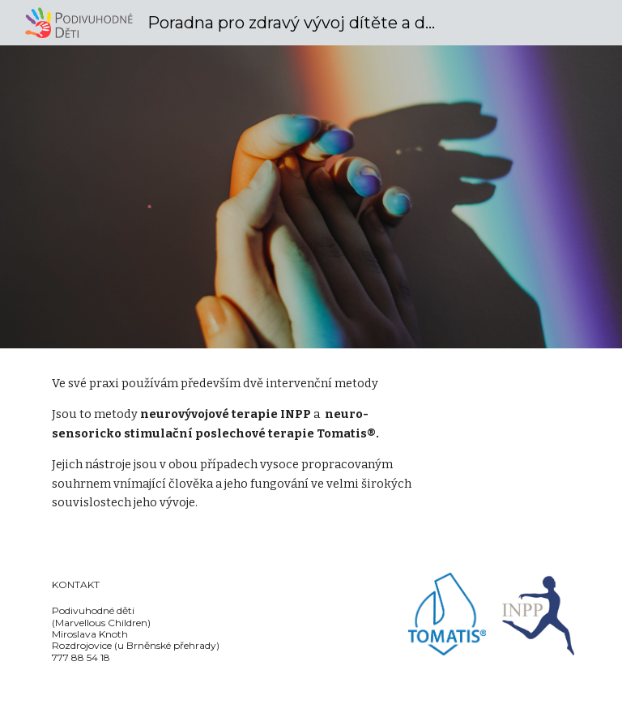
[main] (242, 451)
